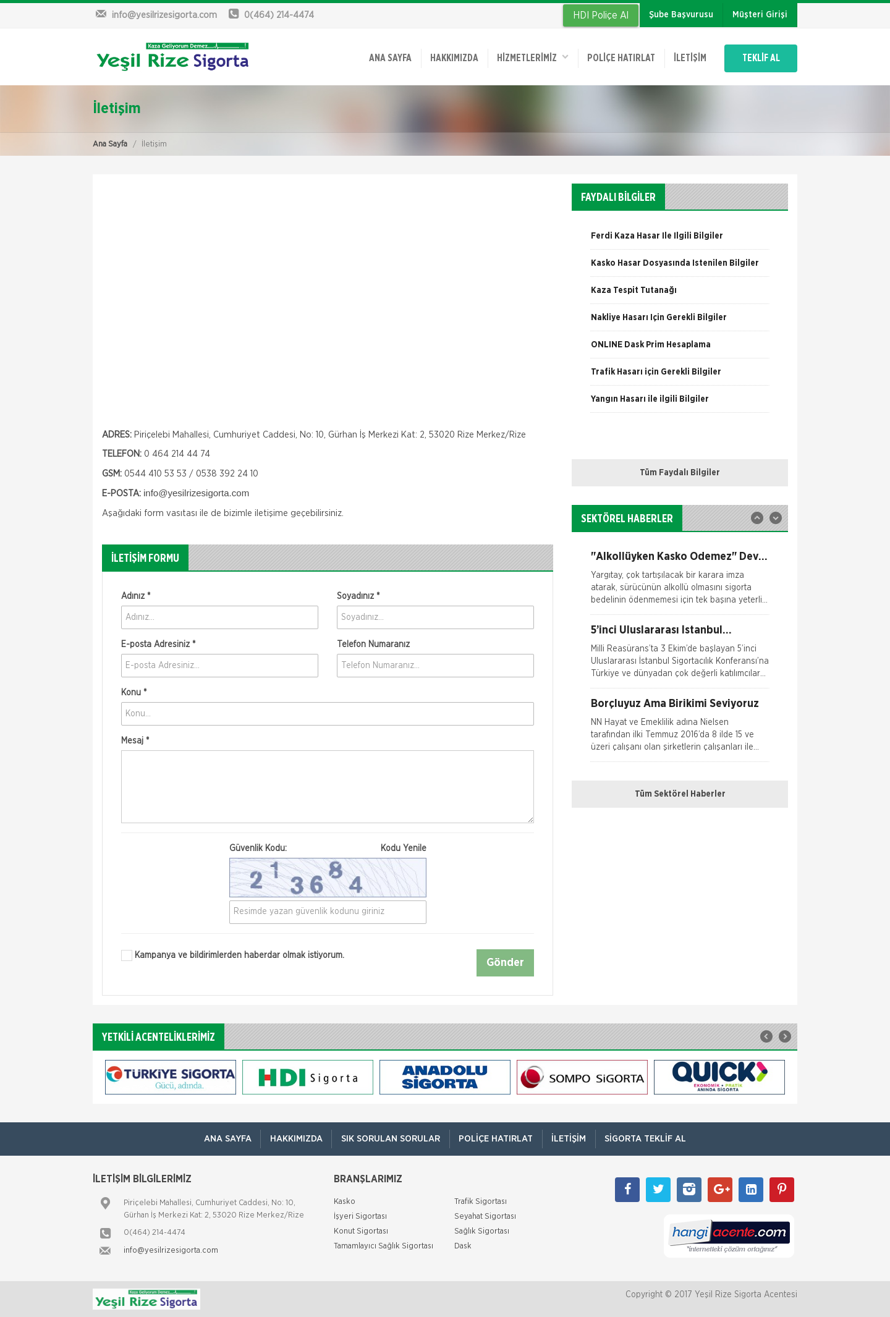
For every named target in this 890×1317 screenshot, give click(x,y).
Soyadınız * (358, 595)
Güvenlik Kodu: (327, 848)
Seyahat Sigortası (485, 1217)
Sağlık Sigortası (481, 1231)
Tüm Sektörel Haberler (680, 793)
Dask (463, 1246)
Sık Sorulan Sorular (390, 1138)
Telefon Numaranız (373, 644)
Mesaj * (135, 740)
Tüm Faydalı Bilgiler (680, 472)
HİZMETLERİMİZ (528, 56)
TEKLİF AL (760, 57)
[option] (679, 240)
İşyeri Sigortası (360, 1217)
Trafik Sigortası (480, 1202)
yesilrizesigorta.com (208, 492)
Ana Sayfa (110, 144)
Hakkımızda (449, 57)
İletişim (687, 57)
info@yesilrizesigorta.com (171, 1251)
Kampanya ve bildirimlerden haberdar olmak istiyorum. (232, 954)
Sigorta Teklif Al (647, 1138)
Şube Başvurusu (681, 15)
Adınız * (135, 595)
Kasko (344, 1202)
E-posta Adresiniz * (158, 644)
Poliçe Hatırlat (617, 57)
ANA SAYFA (384, 57)
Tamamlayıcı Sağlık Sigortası (383, 1246)
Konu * (133, 692)
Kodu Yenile (403, 848)
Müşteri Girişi (759, 15)
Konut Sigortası (361, 1231)
